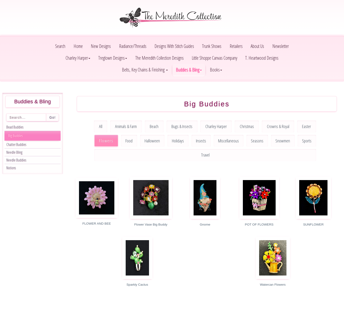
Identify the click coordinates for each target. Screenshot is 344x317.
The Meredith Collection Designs (159, 58)
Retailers (236, 46)
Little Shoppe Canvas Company (214, 58)
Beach (154, 126)
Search (60, 46)
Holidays (178, 140)
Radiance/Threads (132, 46)
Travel (205, 155)
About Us (257, 46)
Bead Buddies (14, 127)
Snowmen (282, 140)
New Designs (101, 46)
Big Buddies (15, 135)
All (100, 126)
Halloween (152, 140)
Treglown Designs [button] (112, 58)
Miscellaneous (228, 140)
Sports (306, 140)
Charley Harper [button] (78, 58)
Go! (52, 117)
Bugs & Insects (181, 126)
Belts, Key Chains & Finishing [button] (145, 69)
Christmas (247, 126)
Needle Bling (14, 152)
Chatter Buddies (16, 144)
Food (129, 140)
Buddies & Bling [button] (189, 69)
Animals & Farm (126, 126)
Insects (201, 140)
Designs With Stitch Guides (174, 46)
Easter (306, 126)
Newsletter (280, 46)
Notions (11, 167)
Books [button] (216, 69)
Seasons (257, 140)
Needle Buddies (16, 160)
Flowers (106, 140)
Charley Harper (216, 126)
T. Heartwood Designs (261, 58)
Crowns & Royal (278, 126)
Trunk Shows (211, 46)
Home (78, 46)
